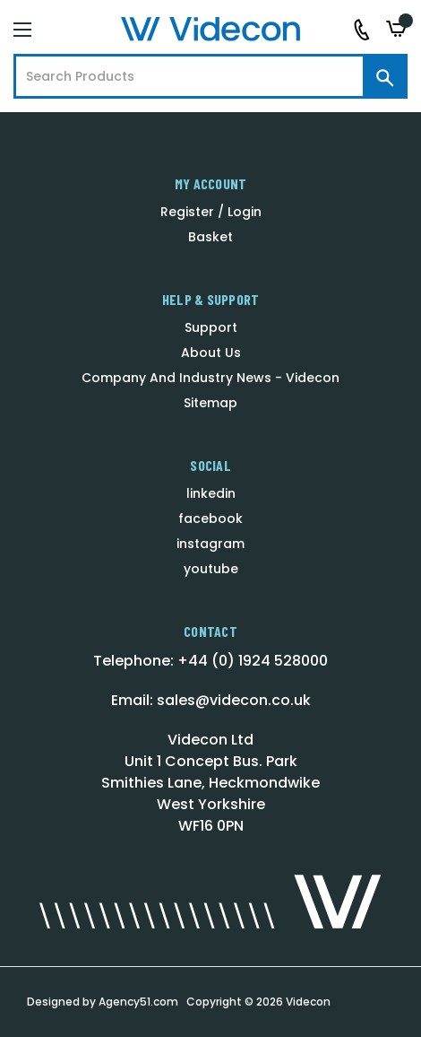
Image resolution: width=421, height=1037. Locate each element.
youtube (211, 569)
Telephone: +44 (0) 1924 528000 (210, 660)
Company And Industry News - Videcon (210, 378)
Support (211, 327)
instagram (210, 544)
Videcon (308, 1001)
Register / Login (211, 212)
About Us (211, 353)
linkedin (211, 493)
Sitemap (210, 403)
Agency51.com (138, 1001)
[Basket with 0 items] (397, 29)
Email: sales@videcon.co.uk (211, 700)
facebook (210, 518)
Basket (210, 237)
